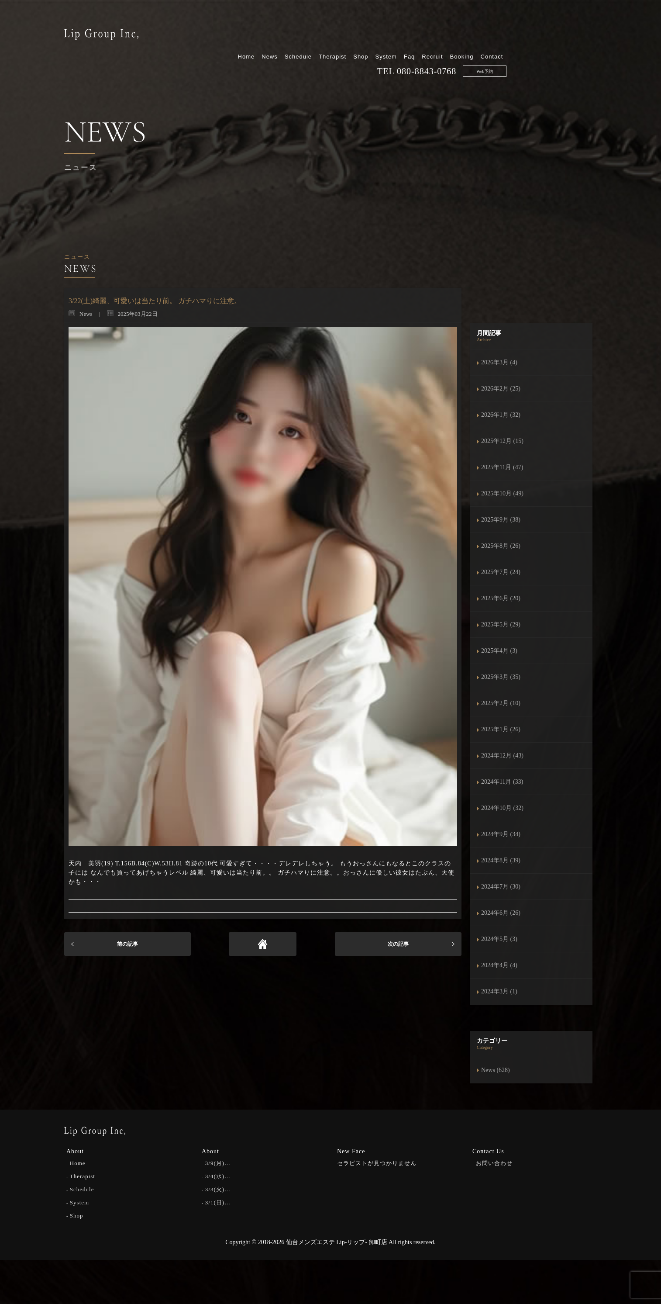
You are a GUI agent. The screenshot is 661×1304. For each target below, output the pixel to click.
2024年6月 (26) (500, 913)
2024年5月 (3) (499, 939)
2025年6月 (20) (500, 598)
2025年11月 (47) (502, 467)
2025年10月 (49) (502, 493)
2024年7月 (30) (500, 886)
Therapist (423, 29)
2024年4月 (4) (499, 965)
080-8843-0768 (517, 44)
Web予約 (575, 44)
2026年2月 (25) (500, 388)
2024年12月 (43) (502, 755)
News (360, 29)
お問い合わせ (494, 1163)
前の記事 (127, 944)
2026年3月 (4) (499, 362)
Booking (552, 29)
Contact (582, 29)
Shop (451, 29)
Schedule (388, 29)
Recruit (522, 29)
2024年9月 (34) (500, 834)
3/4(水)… (218, 1176)
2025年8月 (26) (500, 546)
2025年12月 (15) (502, 441)
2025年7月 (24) (500, 572)
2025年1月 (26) (500, 729)
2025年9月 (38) (500, 519)
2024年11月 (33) (502, 781)
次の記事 (398, 944)
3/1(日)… (218, 1202)
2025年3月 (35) (500, 677)
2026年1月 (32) (500, 415)
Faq (499, 29)
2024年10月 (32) (502, 808)
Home (336, 29)
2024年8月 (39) (500, 860)
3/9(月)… (218, 1163)
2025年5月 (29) (500, 624)
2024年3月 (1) (499, 991)
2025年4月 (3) (499, 650)
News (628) (495, 1070)
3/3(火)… (218, 1189)
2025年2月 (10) (500, 703)
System (476, 29)
